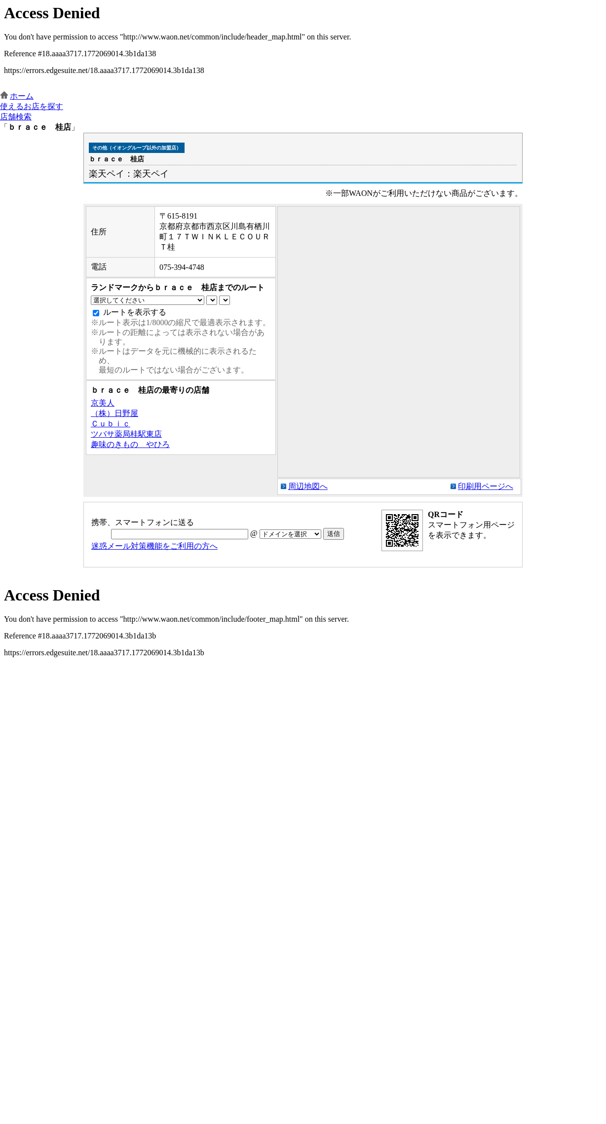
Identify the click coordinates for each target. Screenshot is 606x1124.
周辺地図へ (308, 486)
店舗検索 (16, 116)
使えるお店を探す (31, 106)
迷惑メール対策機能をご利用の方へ (154, 546)
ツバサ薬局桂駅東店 (126, 434)
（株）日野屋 (114, 413)
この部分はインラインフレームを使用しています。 (303, 45)
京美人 (102, 403)
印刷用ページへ (485, 486)
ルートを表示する (134, 312)
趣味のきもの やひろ (130, 444)
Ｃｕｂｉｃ (110, 423)
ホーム (22, 96)
